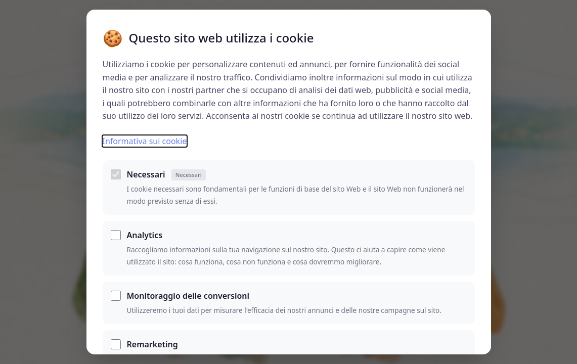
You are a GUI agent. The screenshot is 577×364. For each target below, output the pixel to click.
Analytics (145, 235)
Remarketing (152, 344)
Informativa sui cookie (145, 141)
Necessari (166, 174)
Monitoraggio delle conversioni (188, 295)
